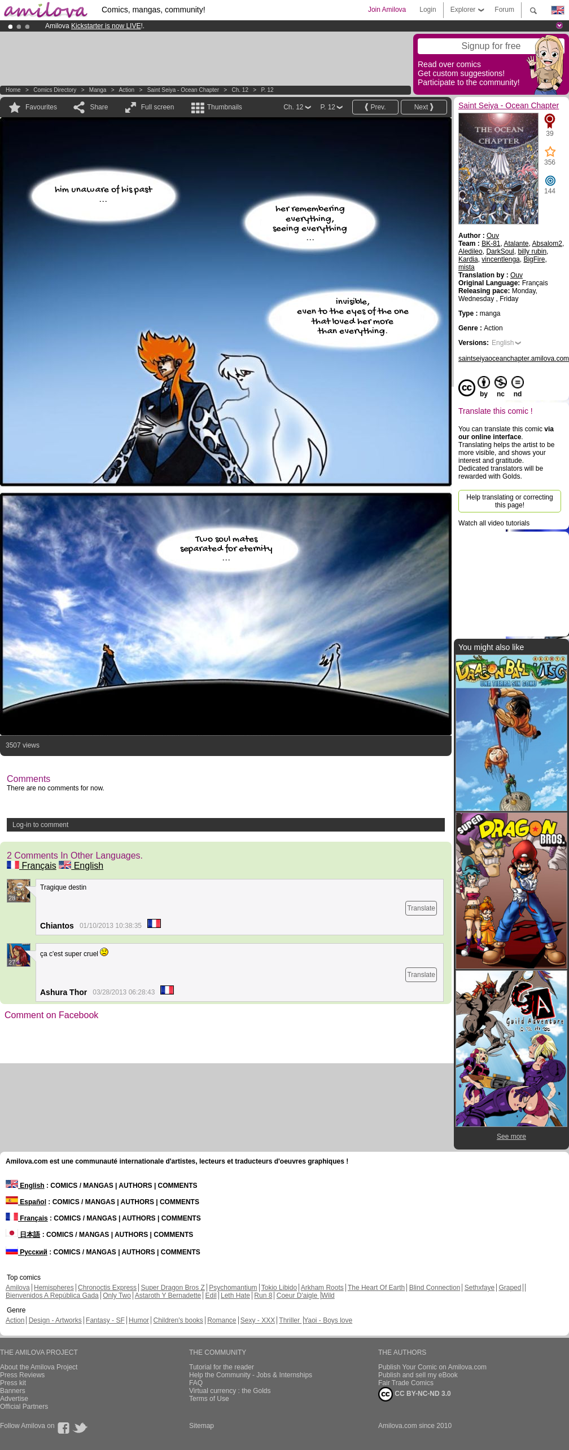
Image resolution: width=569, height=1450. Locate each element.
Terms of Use (209, 1399)
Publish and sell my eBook (418, 1375)
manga (98, 90)
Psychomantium (233, 1288)
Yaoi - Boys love (328, 1320)
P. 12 (267, 90)
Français (31, 865)
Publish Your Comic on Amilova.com (432, 1367)
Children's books (178, 1320)
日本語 (23, 1235)
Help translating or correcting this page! (509, 501)
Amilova (18, 1288)
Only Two (117, 1295)
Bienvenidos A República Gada (52, 1295)
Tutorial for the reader (221, 1367)
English (81, 865)
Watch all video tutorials (493, 523)
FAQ (196, 1383)
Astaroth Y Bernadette (168, 1295)
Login (427, 10)
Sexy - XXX (257, 1320)
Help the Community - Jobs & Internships (250, 1375)
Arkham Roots (322, 1288)
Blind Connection (435, 1288)
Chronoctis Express (107, 1288)
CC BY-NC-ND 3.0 (414, 1394)
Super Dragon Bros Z (172, 1288)
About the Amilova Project (38, 1367)
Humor (139, 1320)
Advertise (14, 1399)
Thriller (290, 1320)
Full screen (157, 107)
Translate (421, 908)
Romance (221, 1320)
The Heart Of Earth (376, 1288)
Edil (211, 1295)
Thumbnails (224, 107)
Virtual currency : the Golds (230, 1391)
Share (99, 107)
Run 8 (263, 1295)
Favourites (41, 107)
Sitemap (201, 1426)
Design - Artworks (55, 1320)
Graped (509, 1288)
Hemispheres (54, 1288)
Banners (12, 1391)
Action (126, 90)
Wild (327, 1295)
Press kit (13, 1383)
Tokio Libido (279, 1288)
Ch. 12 (240, 90)
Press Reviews (22, 1375)
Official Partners (24, 1407)
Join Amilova (387, 10)
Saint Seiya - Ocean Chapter (183, 90)
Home (13, 90)
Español (26, 1202)
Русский (26, 1252)
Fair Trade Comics (406, 1383)
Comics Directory (54, 90)
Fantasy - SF (105, 1320)
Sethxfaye (479, 1288)
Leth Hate (235, 1295)
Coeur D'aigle (298, 1295)
